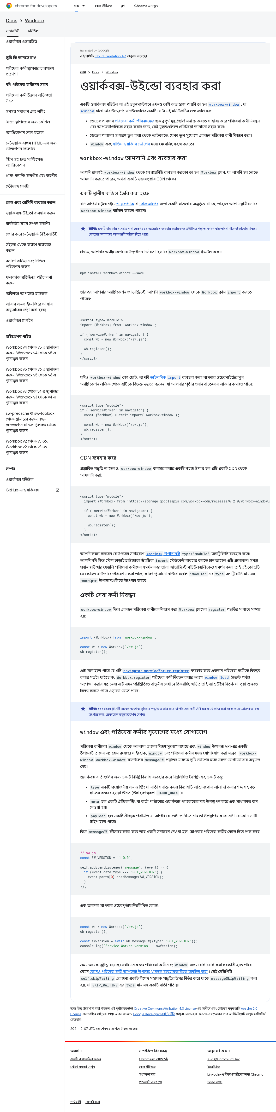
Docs (11, 21)
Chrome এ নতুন (146, 6)
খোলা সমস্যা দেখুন (82, 1067)
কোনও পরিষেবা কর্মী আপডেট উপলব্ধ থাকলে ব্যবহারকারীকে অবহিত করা (149, 971)
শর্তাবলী (75, 1102)
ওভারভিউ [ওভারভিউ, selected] (12, 31)
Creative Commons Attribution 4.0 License (165, 1009)
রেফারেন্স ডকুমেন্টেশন (121, 714)
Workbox (34, 21)
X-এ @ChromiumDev (223, 1059)
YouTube (213, 1067)
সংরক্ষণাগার (147, 1074)
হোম (83, 72)
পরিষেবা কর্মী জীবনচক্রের (134, 121)
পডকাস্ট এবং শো (150, 1082)
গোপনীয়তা (92, 1102)
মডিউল (33, 31)
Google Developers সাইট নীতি (154, 1014)
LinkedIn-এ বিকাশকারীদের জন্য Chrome (235, 1074)
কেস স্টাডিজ (103, 6)
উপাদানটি (162, 554)
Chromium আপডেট (153, 1059)
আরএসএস (214, 1082)
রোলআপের (148, 204)
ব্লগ (123, 6)
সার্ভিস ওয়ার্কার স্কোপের (131, 144)
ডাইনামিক (165, 377)
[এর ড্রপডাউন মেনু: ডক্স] (85, 6)
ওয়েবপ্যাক (125, 204)
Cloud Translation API (110, 56)
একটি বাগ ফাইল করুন (85, 1059)
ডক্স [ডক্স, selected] (76, 6)
